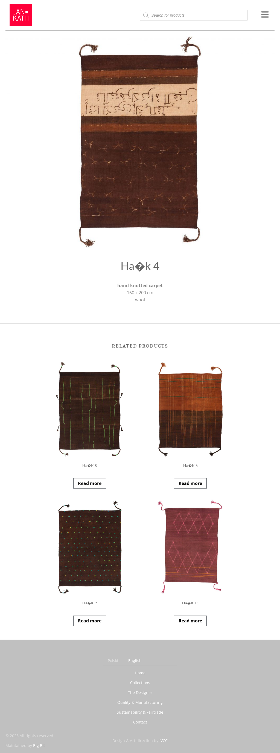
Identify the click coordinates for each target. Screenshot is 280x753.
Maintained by (25, 745)
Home (140, 672)
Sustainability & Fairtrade (140, 712)
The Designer (140, 692)
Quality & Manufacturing (140, 702)
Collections (140, 682)
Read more (89, 483)
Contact (140, 722)
